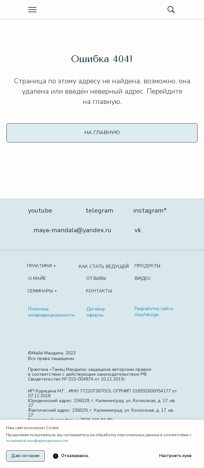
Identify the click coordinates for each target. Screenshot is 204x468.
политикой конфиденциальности (37, 440)
